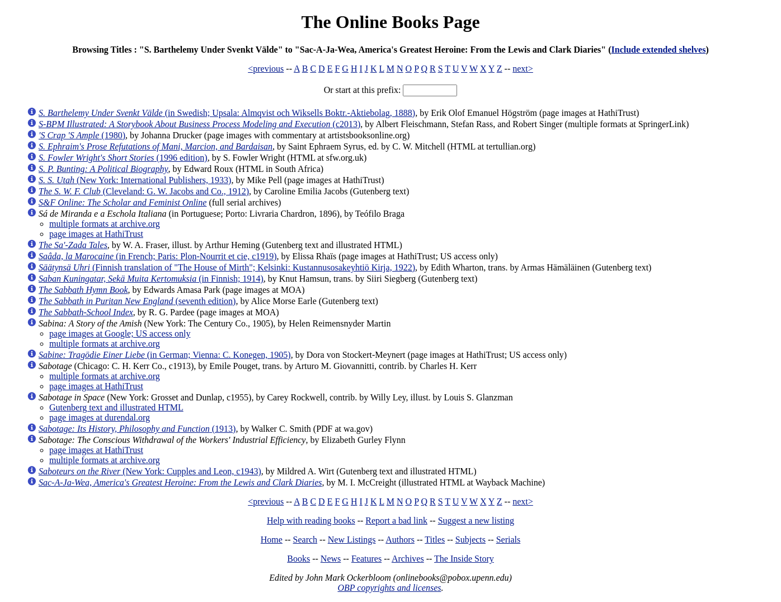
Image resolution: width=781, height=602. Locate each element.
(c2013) (199, 124)
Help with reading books (311, 520)
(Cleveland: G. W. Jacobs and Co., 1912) (144, 191)
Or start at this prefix (361, 90)
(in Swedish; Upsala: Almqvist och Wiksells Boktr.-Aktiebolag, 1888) (227, 113)
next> (522, 68)
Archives (408, 558)
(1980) (82, 135)
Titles (435, 539)
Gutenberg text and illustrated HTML (116, 407)
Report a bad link (396, 520)
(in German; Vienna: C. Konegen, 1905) (165, 355)
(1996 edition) (123, 157)
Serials (508, 539)
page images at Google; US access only (119, 333)
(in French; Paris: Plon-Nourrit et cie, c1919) (158, 256)
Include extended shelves (658, 49)
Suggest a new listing (476, 520)
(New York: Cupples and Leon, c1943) (150, 471)
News (331, 558)
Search (305, 539)
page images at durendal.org (99, 417)
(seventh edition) (137, 301)
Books (298, 558)
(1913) (137, 428)
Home (272, 539)
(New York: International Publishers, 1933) (135, 180)
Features (366, 558)
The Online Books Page (390, 22)
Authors (400, 539)
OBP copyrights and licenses (389, 587)
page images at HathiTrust (96, 234)
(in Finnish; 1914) (151, 278)
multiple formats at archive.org (104, 223)
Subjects (470, 539)
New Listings (352, 539)
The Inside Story (464, 558)
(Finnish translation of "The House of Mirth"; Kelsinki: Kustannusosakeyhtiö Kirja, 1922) (227, 267)
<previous (266, 68)
